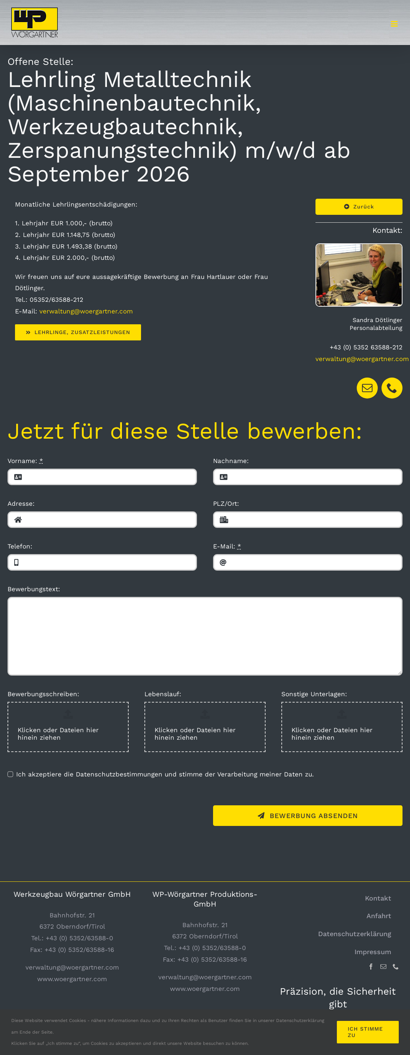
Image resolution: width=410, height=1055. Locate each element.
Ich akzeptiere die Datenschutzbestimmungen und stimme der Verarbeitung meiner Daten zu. (165, 774)
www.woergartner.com (72, 979)
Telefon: (20, 546)
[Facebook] (371, 967)
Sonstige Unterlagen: (314, 694)
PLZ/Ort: (226, 503)
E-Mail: (227, 546)
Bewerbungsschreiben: (43, 694)
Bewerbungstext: (34, 589)
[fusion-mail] (367, 388)
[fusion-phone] (391, 388)
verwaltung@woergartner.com (86, 311)
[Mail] (383, 967)
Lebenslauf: (162, 694)
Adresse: (21, 503)
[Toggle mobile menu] (395, 24)
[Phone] (396, 967)
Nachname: (231, 461)
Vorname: (25, 461)
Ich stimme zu (365, 1032)
